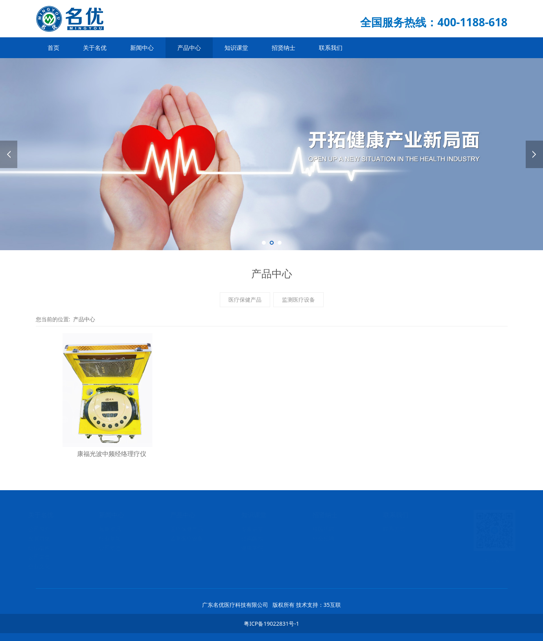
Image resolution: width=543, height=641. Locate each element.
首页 (53, 47)
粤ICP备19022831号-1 (271, 623)
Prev (8, 154)
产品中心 (189, 47)
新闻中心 (142, 47)
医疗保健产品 (244, 299)
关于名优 (95, 47)
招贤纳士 (283, 47)
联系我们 (330, 47)
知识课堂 (236, 47)
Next (534, 154)
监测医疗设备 (298, 299)
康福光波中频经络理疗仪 (111, 453)
